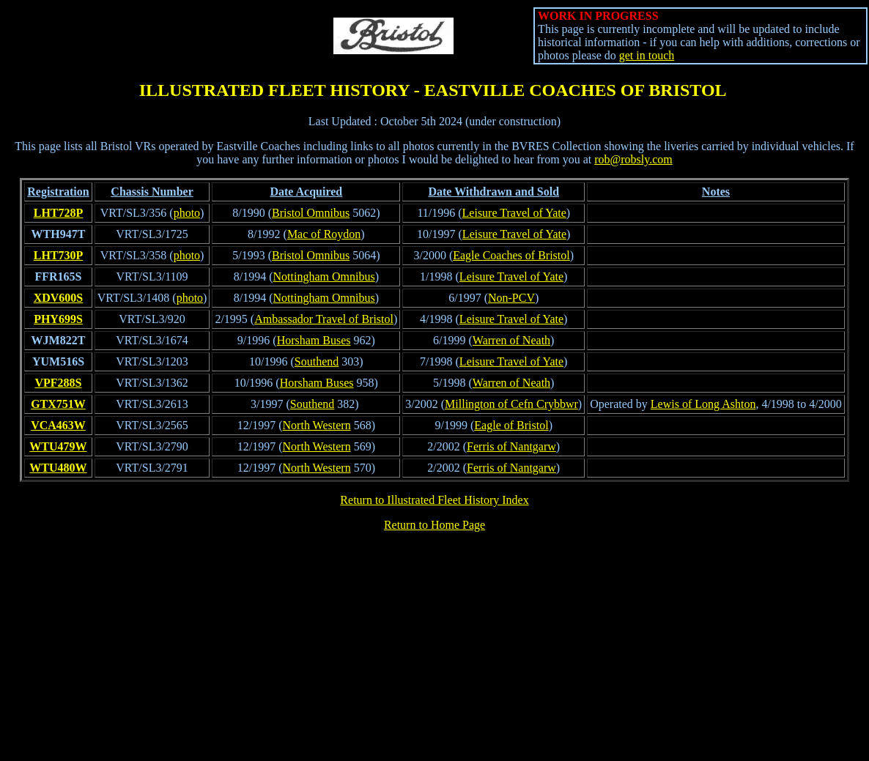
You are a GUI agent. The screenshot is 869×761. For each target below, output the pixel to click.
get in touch (647, 55)
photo (187, 213)
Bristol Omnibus (311, 213)
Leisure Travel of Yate (514, 213)
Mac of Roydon (323, 234)
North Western (317, 425)
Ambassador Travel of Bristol (323, 319)
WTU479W (57, 446)
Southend (317, 361)
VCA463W (58, 425)
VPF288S (57, 382)
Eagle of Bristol (511, 425)
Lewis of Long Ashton (703, 404)
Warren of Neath (511, 340)
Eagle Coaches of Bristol (511, 255)
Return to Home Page (434, 525)
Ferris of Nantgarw (511, 446)
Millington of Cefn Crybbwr (511, 404)
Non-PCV (511, 298)
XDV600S (59, 298)
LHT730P (59, 255)
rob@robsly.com (633, 159)
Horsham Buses (314, 340)
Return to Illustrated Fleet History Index (434, 500)
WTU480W (57, 467)
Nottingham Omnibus (324, 276)
